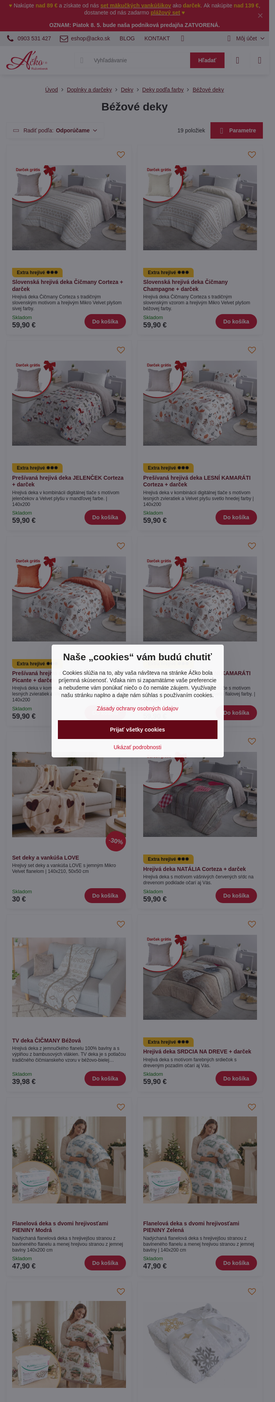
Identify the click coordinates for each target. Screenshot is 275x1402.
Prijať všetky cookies (137, 729)
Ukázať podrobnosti (138, 747)
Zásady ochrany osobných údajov (137, 708)
